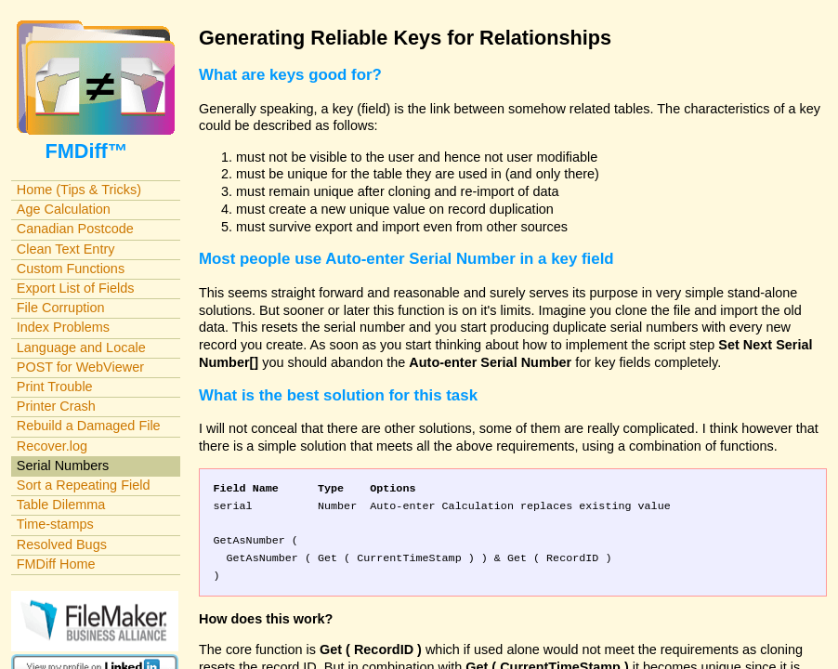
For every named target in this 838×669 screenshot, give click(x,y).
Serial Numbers (63, 465)
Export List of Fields (76, 288)
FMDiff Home (56, 564)
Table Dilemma (61, 504)
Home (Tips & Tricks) (79, 189)
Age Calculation (64, 209)
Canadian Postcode (75, 228)
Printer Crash (56, 406)
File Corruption (61, 307)
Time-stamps (55, 524)
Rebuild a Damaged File (89, 425)
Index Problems (63, 327)
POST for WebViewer (80, 367)
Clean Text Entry (66, 249)
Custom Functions (70, 268)
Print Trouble (55, 386)
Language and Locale (81, 347)
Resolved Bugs (62, 544)
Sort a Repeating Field (84, 485)
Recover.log (52, 446)
